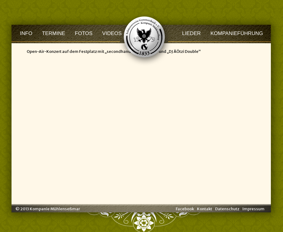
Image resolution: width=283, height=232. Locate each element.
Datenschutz (227, 208)
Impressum (253, 208)
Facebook (185, 208)
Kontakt (204, 208)
